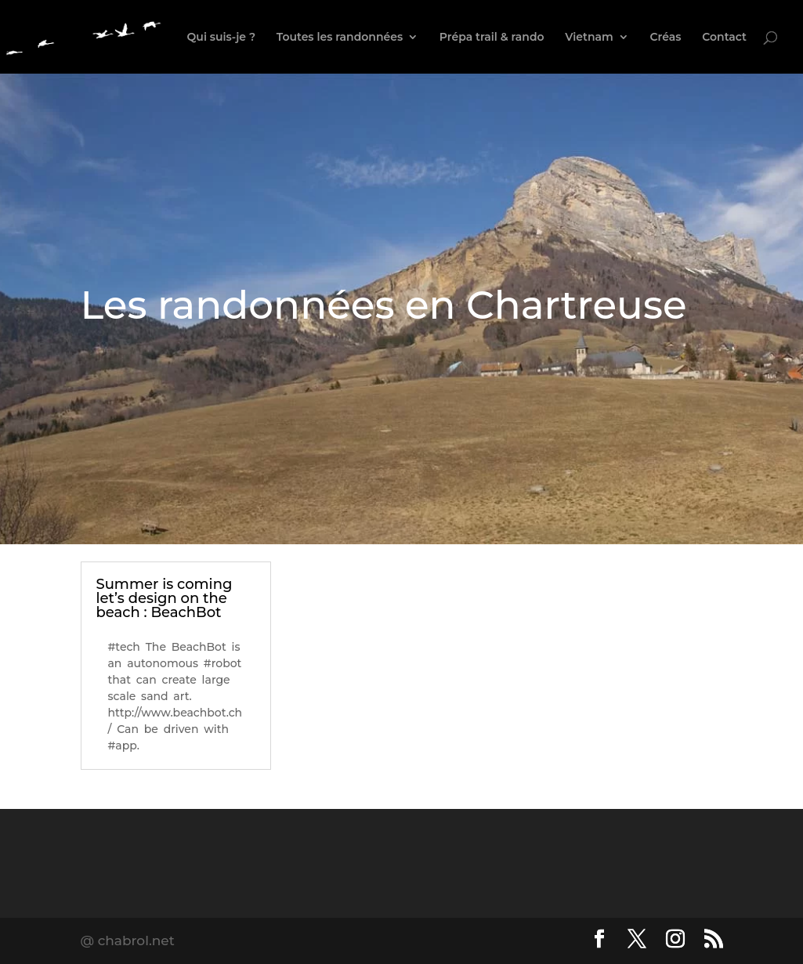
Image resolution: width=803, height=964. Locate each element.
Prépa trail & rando (491, 37)
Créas (666, 37)
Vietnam (589, 37)
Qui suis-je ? (221, 37)
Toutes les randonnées (340, 37)
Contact (724, 37)
